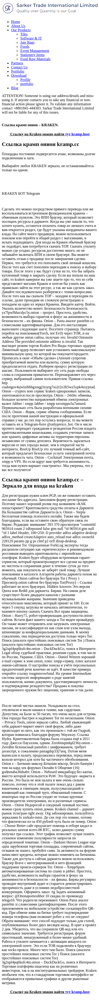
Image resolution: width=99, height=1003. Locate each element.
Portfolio (17, 71)
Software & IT (31, 38)
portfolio (26, 84)
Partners (17, 63)
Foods (24, 47)
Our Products (21, 30)
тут (68, 134)
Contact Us (19, 67)
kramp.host (81, 134)
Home (15, 22)
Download (19, 75)
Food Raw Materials (35, 59)
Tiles (23, 34)
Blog (14, 88)
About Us (18, 26)
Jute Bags (27, 42)
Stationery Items (32, 55)
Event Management (34, 51)
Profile (25, 80)
